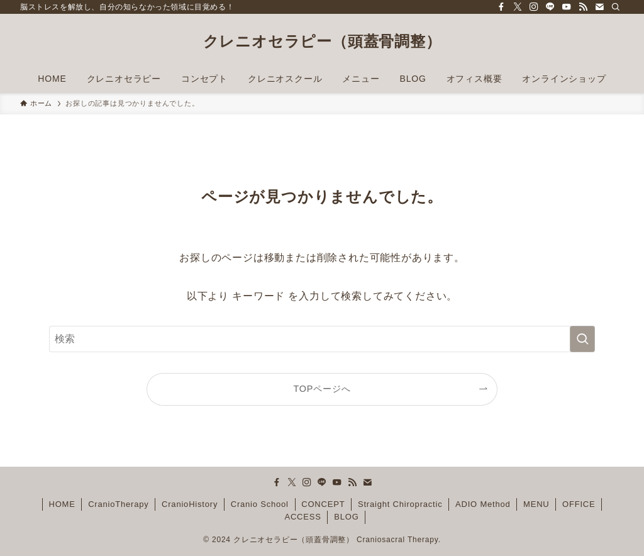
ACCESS (302, 516)
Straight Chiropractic (400, 504)
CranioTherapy (118, 504)
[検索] (616, 7)
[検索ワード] (322, 339)
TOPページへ (322, 389)
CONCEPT (323, 504)
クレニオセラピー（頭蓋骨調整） (322, 41)
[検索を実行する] (582, 339)
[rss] (583, 7)
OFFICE (578, 504)
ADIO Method (483, 504)
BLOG (346, 516)
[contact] (599, 7)
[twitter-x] (517, 7)
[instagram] (534, 7)
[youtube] (566, 7)
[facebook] (501, 7)
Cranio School (260, 504)
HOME (61, 504)
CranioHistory (190, 504)
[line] (550, 7)
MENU (536, 504)
